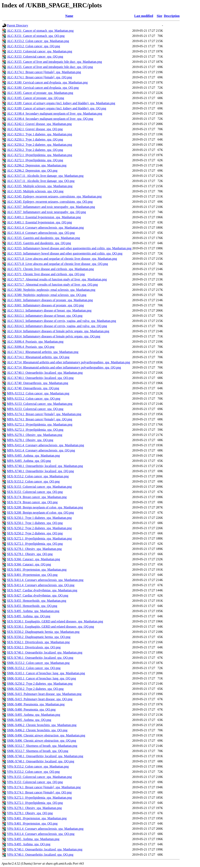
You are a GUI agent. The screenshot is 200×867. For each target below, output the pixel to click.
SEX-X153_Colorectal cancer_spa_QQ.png (35, 491)
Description (171, 16)
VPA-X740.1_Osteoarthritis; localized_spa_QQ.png (40, 854)
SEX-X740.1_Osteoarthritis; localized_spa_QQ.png (40, 657)
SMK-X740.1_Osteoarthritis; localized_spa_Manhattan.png (45, 756)
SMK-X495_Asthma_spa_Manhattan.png (33, 714)
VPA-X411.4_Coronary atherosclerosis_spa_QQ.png (41, 834)
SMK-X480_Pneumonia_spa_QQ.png (31, 709)
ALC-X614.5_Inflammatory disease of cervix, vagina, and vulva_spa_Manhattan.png (61, 320)
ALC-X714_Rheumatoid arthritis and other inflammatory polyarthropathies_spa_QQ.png (64, 367)
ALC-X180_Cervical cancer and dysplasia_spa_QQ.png (43, 87)
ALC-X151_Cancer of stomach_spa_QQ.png (36, 35)
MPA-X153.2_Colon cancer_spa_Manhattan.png (38, 393)
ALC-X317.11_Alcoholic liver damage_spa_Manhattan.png (45, 175)
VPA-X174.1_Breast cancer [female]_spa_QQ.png (39, 792)
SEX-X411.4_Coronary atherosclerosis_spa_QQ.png (40, 585)
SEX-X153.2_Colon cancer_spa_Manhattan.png (38, 476)
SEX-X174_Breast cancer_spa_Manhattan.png (37, 497)
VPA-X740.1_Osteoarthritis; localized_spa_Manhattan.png (44, 849)
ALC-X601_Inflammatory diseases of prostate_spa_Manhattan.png (50, 300)
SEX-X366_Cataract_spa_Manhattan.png (33, 559)
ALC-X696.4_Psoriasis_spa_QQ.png (30, 346)
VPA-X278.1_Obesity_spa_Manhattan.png (34, 808)
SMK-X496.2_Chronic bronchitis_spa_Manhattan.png (41, 725)
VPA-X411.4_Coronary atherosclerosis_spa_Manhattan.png (45, 828)
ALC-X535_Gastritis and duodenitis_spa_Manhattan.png (43, 238)
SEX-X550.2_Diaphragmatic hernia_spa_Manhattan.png (43, 631)
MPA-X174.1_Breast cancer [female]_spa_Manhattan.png (44, 414)
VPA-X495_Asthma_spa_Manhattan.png (33, 839)
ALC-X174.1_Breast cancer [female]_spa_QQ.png (39, 77)
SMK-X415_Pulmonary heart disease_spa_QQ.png (39, 699)
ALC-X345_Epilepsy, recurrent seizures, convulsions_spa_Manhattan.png (54, 196)
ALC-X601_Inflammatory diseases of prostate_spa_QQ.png (45, 305)
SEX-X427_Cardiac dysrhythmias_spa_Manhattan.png (42, 590)
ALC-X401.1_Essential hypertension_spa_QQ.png (39, 222)
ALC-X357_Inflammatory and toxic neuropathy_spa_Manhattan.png (51, 206)
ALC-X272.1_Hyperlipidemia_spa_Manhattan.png (39, 155)
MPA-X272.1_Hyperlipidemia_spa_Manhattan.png (39, 424)
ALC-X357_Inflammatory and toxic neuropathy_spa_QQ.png (46, 212)
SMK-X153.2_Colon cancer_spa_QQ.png (34, 668)
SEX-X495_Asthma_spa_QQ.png (28, 616)
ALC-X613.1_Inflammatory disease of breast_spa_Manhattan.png (49, 310)
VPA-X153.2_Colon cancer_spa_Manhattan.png (38, 766)
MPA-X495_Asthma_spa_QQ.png (29, 460)
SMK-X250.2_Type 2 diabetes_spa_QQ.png (35, 688)
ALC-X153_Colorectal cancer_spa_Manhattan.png (39, 51)
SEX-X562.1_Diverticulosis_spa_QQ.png (34, 647)
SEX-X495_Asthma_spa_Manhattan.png (33, 611)
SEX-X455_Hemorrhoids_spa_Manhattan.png (36, 600)
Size (159, 16)
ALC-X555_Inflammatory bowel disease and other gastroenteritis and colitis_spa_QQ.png (64, 253)
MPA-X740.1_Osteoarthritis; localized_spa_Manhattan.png (45, 466)
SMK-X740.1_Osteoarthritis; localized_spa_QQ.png (40, 761)
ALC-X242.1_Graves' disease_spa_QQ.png (35, 129)
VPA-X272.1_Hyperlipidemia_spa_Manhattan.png (39, 797)
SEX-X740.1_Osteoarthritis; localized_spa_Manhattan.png (44, 652)
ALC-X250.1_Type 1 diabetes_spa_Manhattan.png (39, 134)
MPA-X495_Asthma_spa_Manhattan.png (33, 455)
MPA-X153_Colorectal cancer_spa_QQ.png (35, 409)
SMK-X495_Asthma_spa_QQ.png (29, 720)
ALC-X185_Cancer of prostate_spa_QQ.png (35, 98)
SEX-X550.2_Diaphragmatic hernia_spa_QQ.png (39, 637)
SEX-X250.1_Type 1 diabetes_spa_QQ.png (35, 523)
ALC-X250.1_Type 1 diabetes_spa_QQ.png (35, 139)
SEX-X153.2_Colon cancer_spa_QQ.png (33, 481)
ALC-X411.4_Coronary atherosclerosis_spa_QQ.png (41, 232)
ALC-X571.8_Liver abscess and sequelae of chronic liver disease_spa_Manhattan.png (62, 258)
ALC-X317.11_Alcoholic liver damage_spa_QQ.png (41, 181)
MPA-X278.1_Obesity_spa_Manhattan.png (34, 434)
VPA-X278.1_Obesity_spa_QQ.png (30, 813)
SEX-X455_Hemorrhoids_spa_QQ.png (32, 605)
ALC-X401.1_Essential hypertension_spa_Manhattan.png (44, 217)
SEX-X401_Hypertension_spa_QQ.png (32, 574)
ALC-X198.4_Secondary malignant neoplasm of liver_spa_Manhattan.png (54, 113)
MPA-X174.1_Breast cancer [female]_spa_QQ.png (39, 419)
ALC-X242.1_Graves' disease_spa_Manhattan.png (39, 124)
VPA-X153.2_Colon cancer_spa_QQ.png (33, 771)
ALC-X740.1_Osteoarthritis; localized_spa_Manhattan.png (45, 372)
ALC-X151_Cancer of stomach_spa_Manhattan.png (40, 30)
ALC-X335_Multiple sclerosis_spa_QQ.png (35, 191)
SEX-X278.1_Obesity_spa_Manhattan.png (34, 548)
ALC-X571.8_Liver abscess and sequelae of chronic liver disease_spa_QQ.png (57, 263)
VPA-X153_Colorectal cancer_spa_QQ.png (35, 782)
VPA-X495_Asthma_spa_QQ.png (28, 844)
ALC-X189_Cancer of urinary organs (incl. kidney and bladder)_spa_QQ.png (56, 108)
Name (69, 16)
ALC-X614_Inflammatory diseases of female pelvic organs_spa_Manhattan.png (58, 331)
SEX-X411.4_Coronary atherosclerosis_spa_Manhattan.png (45, 580)
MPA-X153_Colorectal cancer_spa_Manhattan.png (39, 403)
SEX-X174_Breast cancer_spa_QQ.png (32, 502)
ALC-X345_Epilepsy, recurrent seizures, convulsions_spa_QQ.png (50, 201)
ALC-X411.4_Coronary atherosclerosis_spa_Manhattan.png (45, 227)
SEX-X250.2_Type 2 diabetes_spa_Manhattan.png (39, 528)
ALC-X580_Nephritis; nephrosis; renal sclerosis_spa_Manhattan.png (51, 289)
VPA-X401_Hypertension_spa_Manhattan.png (37, 818)
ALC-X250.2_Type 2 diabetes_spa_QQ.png (35, 149)
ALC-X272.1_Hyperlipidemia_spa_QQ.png (35, 160)
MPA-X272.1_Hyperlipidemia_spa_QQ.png (35, 429)
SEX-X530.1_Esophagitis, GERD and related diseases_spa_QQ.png (50, 626)
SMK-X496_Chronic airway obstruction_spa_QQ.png (41, 740)
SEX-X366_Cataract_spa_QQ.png (29, 564)
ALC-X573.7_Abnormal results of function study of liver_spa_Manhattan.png (57, 279)
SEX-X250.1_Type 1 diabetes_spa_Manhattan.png (39, 517)
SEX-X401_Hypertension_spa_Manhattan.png (37, 569)
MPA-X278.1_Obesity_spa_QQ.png (30, 440)
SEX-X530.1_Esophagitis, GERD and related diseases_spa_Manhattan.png (55, 621)
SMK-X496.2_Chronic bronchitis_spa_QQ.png (37, 730)
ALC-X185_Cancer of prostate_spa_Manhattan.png (40, 92)
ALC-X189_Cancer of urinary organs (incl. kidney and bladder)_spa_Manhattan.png (61, 103)
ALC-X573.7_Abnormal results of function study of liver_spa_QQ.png (52, 284)
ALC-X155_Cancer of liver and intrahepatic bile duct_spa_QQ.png (50, 67)
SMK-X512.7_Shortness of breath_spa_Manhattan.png (42, 745)
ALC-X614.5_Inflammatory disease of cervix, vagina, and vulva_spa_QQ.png (57, 326)
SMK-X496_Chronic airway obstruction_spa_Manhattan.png (46, 735)
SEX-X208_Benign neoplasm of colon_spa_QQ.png (40, 512)
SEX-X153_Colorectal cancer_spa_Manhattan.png (39, 486)
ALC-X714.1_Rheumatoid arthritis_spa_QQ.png (38, 357)
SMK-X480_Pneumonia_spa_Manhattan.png (36, 704)
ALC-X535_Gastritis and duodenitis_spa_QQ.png (39, 243)
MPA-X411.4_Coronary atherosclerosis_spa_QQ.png (41, 450)
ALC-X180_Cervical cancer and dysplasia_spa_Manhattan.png (47, 82)
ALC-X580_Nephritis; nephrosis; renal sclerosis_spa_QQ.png (46, 295)
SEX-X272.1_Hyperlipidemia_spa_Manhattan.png (39, 538)
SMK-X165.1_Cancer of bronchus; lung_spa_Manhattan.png (46, 673)
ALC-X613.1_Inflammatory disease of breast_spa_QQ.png (44, 315)
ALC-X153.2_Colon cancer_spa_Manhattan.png (38, 41)
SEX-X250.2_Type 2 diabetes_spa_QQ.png (35, 533)
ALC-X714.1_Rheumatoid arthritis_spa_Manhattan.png (42, 352)
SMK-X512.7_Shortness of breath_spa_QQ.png (37, 751)
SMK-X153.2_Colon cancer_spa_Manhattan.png (38, 663)
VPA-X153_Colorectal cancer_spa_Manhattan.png (39, 777)
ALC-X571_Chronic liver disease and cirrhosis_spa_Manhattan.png (50, 269)
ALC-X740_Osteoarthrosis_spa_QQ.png (33, 388)
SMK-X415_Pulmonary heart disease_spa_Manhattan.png (44, 694)
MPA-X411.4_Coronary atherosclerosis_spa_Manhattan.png (45, 445)
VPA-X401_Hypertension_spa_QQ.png (32, 823)
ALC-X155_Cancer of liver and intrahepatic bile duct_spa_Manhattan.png (54, 61)
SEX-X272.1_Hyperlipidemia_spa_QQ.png (35, 543)
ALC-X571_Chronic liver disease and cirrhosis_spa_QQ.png (46, 274)
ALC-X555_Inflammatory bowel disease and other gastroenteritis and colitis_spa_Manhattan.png (69, 248)
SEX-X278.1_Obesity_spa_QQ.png (30, 554)
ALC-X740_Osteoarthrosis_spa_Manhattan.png (37, 383)
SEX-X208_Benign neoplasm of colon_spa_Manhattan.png (45, 507)
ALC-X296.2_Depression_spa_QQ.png (32, 170)
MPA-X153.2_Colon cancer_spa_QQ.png (33, 398)
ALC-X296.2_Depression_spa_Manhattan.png (37, 165)
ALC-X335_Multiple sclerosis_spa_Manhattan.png (40, 186)
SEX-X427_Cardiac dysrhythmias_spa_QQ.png (37, 595)
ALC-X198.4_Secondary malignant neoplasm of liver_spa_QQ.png (50, 118)
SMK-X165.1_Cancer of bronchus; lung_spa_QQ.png (41, 678)
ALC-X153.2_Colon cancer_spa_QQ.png (33, 46)
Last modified (143, 16)
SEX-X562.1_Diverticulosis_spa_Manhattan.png (38, 642)
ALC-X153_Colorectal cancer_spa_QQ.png (35, 56)
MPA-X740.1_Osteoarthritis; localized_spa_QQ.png (40, 471)
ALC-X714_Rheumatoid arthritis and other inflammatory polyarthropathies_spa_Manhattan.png (68, 362)
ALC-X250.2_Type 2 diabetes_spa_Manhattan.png (39, 144)
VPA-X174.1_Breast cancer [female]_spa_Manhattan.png (44, 787)
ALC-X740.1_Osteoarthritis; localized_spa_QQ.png (40, 377)
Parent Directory (17, 25)
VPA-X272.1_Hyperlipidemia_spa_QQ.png (35, 802)
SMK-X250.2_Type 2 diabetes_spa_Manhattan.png (40, 683)
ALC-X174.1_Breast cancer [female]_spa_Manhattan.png (44, 72)
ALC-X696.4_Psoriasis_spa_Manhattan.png (35, 341)
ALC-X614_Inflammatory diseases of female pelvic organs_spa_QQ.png (53, 336)
